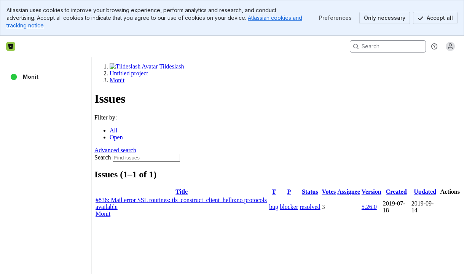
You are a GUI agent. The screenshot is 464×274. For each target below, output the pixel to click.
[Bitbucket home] (11, 46)
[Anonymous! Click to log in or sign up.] (450, 46)
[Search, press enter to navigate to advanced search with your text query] (388, 46)
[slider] (94, 165)
